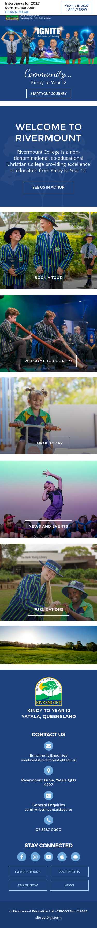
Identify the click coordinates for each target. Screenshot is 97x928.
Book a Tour (49, 277)
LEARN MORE (17, 12)
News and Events (48, 526)
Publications (49, 609)
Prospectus (69, 872)
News (69, 885)
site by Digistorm (48, 918)
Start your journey (49, 94)
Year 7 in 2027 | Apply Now (77, 7)
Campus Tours (28, 872)
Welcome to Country (48, 361)
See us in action (48, 187)
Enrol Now (28, 885)
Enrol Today (48, 443)
